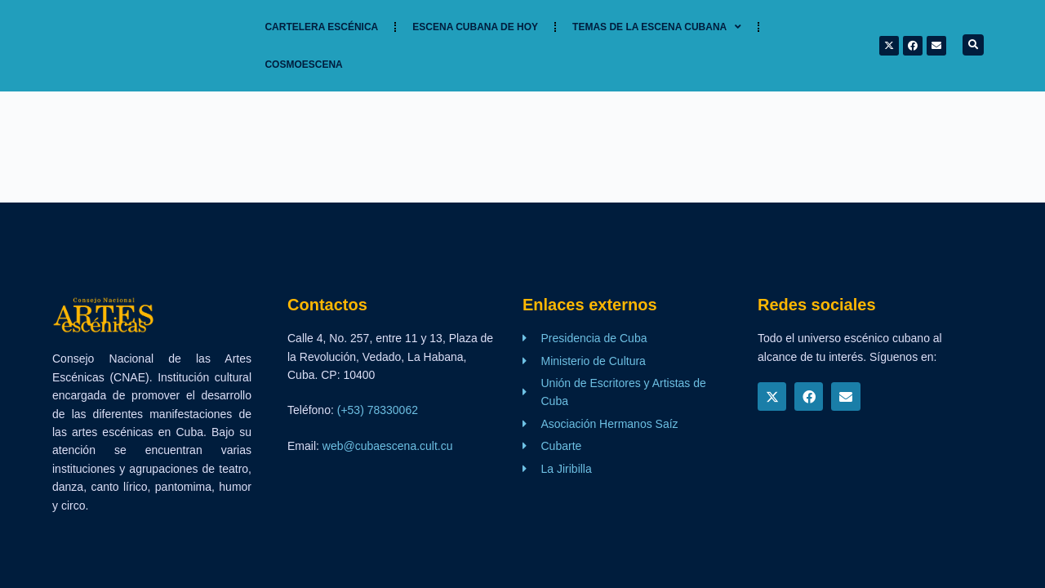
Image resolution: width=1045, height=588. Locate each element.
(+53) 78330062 (377, 409)
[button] (973, 45)
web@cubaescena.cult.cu (387, 445)
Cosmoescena (303, 64)
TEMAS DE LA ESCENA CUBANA (656, 27)
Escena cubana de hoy (475, 27)
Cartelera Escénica (321, 27)
